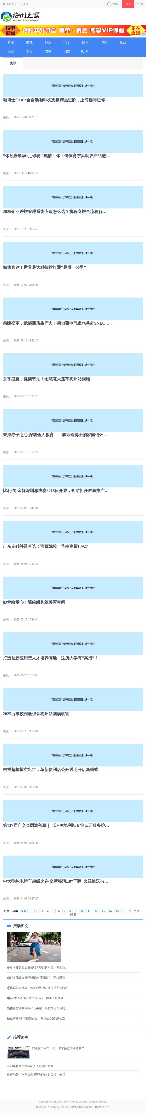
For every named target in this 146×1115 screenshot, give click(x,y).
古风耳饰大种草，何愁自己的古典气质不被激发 (37, 988)
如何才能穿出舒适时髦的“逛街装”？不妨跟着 (36, 977)
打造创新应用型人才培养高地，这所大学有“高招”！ (50, 658)
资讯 (13, 63)
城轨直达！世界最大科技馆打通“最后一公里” (44, 267)
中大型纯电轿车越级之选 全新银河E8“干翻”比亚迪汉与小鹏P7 (56, 881)
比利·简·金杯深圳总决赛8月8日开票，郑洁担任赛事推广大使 (56, 490)
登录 (128, 4)
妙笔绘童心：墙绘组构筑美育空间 (34, 602)
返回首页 (9, 4)
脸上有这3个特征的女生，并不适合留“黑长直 (36, 1018)
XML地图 (76, 1107)
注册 (140, 4)
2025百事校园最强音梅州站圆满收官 (36, 713)
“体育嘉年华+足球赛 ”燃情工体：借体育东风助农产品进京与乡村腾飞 (56, 155)
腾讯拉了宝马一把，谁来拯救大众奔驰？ (58, 1048)
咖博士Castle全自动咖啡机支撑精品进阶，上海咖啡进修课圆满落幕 (56, 100)
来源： (7, 117)
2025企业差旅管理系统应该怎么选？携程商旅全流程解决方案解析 (56, 211)
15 (117, 911)
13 (103, 911)
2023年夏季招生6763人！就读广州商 (30, 1066)
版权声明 (88, 1107)
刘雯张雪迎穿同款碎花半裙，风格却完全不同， (37, 1008)
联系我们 (64, 1107)
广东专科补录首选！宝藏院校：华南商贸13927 (45, 546)
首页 (23, 911)
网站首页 (41, 1107)
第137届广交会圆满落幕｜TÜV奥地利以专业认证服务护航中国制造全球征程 (56, 825)
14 (110, 911)
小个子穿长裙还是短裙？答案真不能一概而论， (37, 967)
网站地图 (100, 1107)
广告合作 (22, 4)
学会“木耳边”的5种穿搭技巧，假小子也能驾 (35, 998)
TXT (107, 1107)
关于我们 (53, 1107)
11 (89, 911)
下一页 (127, 911)
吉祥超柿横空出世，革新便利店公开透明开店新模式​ (50, 769)
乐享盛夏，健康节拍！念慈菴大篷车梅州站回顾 (46, 379)
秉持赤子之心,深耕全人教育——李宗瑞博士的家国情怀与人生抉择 (56, 434)
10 (82, 911)
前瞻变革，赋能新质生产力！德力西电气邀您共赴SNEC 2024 (56, 323)
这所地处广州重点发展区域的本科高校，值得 (36, 1074)
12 (96, 911)
